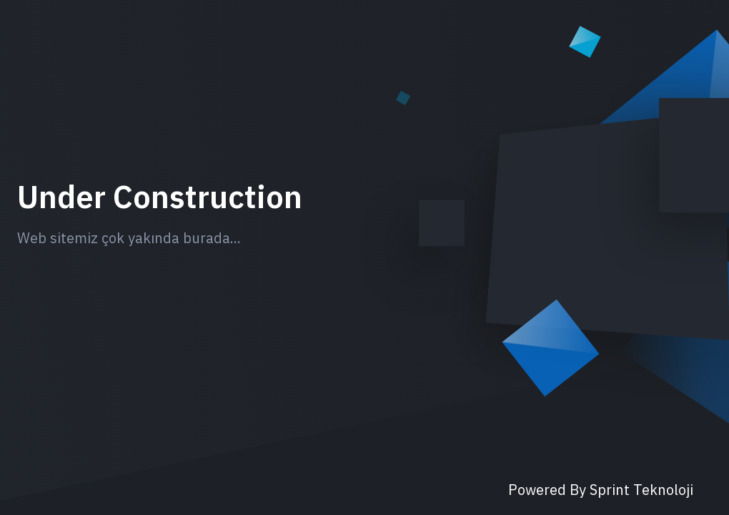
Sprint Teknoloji (641, 489)
